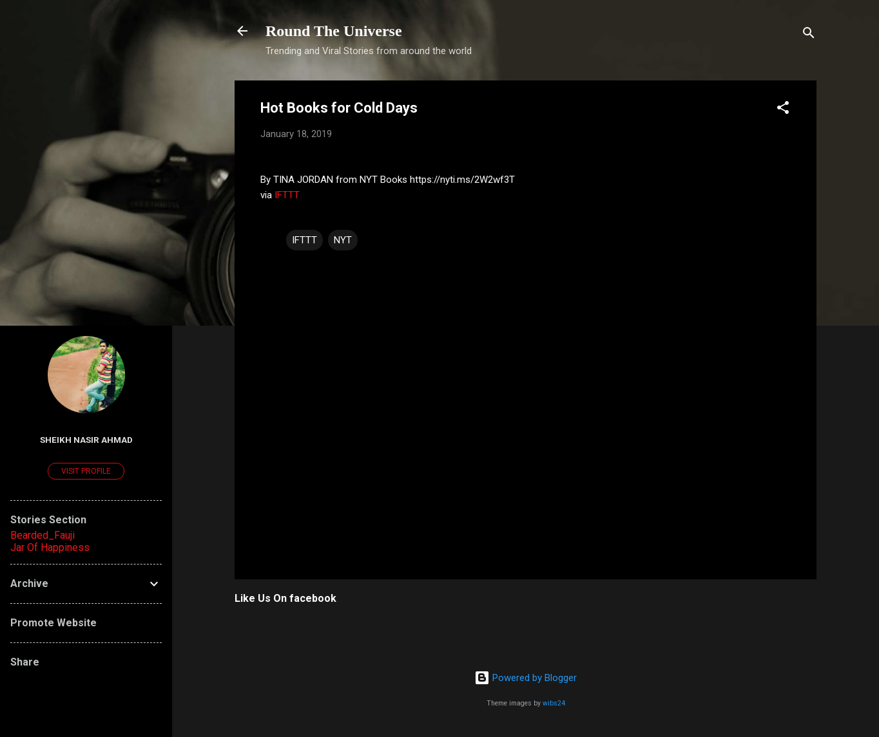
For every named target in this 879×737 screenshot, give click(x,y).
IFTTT (287, 195)
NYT (343, 240)
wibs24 (554, 703)
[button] (783, 110)
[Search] (808, 35)
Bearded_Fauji (42, 535)
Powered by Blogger (525, 678)
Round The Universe (334, 31)
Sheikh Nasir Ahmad (86, 439)
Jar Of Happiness (50, 547)
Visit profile (86, 471)
